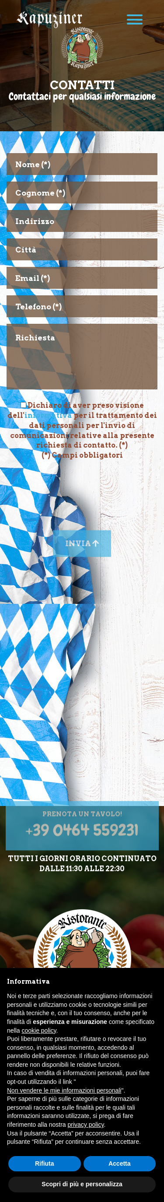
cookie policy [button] (38, 1030)
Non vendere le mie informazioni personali (64, 1090)
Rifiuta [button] (44, 1163)
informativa (48, 415)
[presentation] (82, 487)
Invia (82, 553)
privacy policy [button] (86, 1124)
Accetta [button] (119, 1163)
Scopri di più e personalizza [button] (82, 1184)
